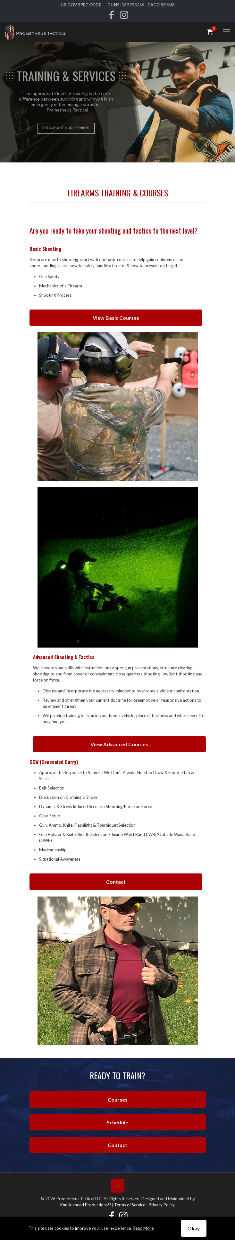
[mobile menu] (226, 31)
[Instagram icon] (124, 16)
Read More (143, 1228)
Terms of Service (129, 1204)
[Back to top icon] (117, 1186)
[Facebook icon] (111, 16)
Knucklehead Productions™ (85, 1204)
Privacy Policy (162, 1204)
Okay (194, 1228)
